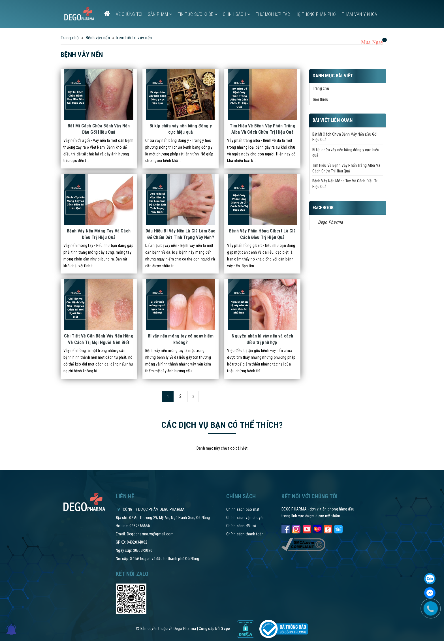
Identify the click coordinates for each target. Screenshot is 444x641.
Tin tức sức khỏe (198, 14)
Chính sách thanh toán (245, 534)
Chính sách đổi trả (241, 526)
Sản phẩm (160, 14)
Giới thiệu (320, 99)
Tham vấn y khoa (359, 14)
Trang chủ (321, 88)
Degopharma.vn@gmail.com (150, 534)
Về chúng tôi (129, 14)
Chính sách (236, 14)
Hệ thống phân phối (316, 14)
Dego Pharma (330, 222)
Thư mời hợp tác (273, 14)
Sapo (225, 628)
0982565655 (139, 526)
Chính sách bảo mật (243, 509)
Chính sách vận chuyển (245, 517)
